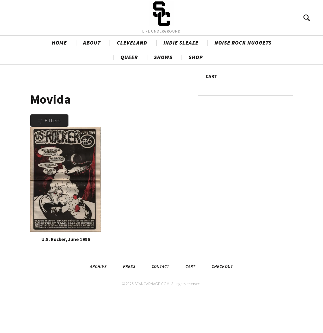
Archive (98, 300)
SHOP (196, 90)
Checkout (222, 300)
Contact (160, 300)
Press (129, 300)
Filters (49, 154)
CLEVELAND (132, 76)
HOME (59, 76)
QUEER (129, 90)
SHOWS (163, 90)
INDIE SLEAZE (180, 76)
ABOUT (92, 76)
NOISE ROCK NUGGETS (243, 76)
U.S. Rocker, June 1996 (65, 273)
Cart (190, 300)
